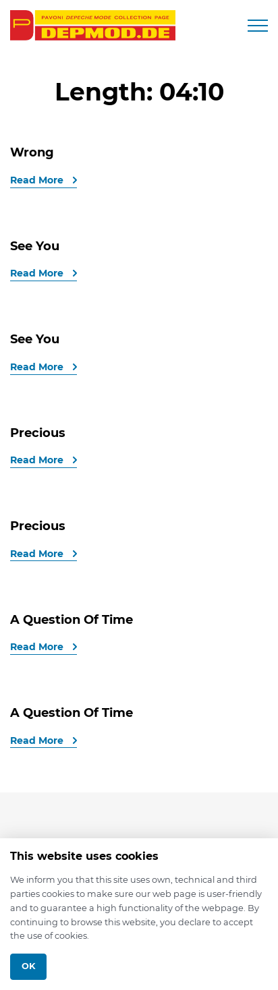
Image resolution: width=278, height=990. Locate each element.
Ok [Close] (28, 966)
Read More (38, 180)
